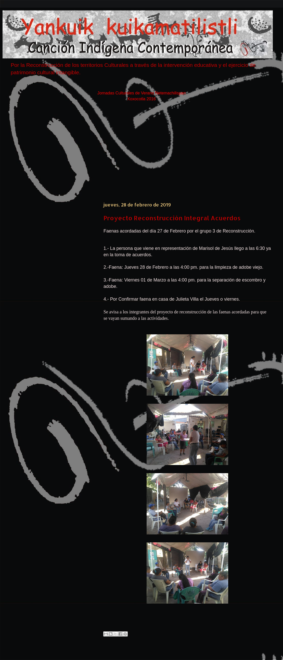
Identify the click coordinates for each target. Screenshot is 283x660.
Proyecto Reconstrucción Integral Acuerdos (172, 218)
